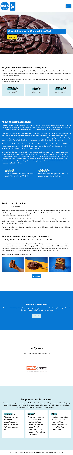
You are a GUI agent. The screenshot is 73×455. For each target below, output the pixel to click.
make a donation (34, 427)
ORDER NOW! (57, 429)
